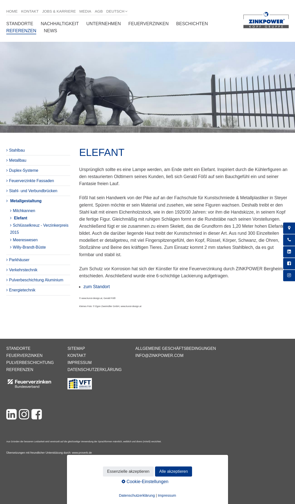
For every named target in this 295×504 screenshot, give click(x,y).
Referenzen (21, 30)
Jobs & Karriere (59, 11)
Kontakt (30, 11)
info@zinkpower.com (159, 355)
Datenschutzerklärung (94, 369)
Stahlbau (17, 150)
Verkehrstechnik (23, 270)
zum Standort (96, 286)
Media (85, 11)
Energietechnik (22, 290)
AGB (99, 11)
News (50, 30)
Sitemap (76, 348)
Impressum (79, 362)
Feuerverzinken (148, 23)
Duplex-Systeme (23, 170)
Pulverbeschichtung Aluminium (36, 280)
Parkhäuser (19, 260)
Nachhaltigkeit (60, 23)
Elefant (20, 218)
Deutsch (115, 11)
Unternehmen (103, 23)
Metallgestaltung (26, 201)
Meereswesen (25, 240)
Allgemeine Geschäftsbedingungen (175, 348)
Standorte (19, 23)
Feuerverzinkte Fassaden (31, 181)
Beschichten (192, 23)
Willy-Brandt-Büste (29, 247)
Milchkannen (24, 211)
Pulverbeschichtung (30, 362)
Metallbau (17, 160)
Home (12, 11)
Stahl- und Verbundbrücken (33, 191)
